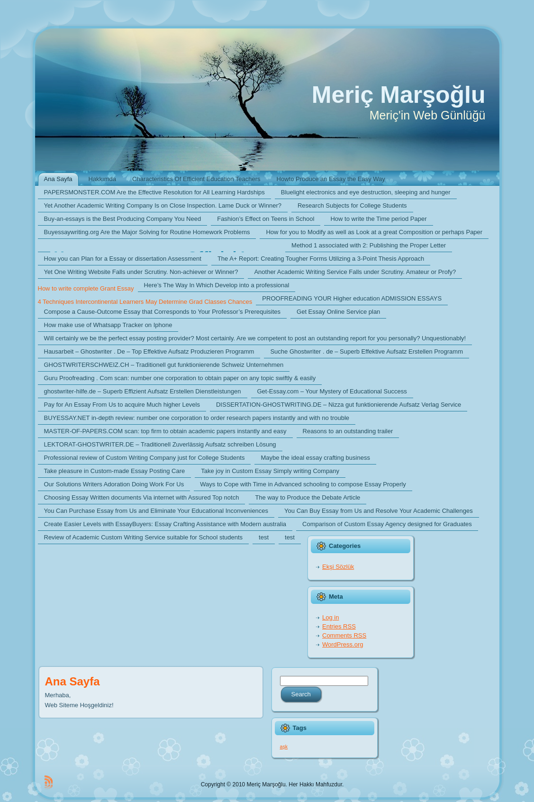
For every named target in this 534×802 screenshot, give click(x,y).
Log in (330, 617)
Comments (344, 635)
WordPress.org (342, 644)
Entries (339, 626)
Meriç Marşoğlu (399, 95)
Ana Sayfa (72, 681)
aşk (284, 746)
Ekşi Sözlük (338, 566)
